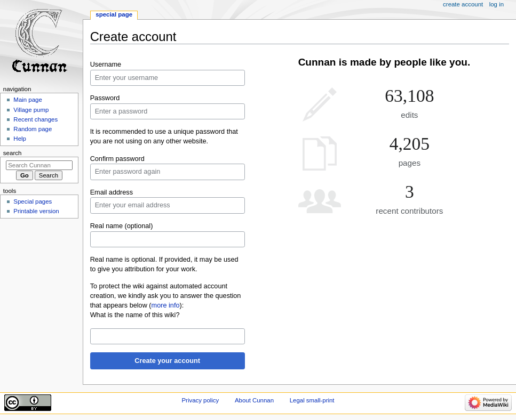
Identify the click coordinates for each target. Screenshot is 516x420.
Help (19, 138)
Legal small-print (312, 400)
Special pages (32, 201)
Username (106, 64)
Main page (27, 99)
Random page (32, 129)
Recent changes (35, 119)
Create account (463, 4)
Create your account (167, 361)
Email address (111, 192)
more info (166, 305)
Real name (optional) (121, 226)
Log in (496, 4)
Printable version (36, 211)
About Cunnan (254, 400)
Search (12, 153)
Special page (114, 14)
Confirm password (117, 159)
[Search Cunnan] (39, 165)
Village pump (31, 110)
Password (105, 98)
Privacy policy (200, 400)
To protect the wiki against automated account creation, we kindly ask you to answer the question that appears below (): (165, 295)
